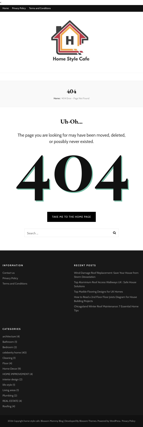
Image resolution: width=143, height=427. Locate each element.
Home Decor (10, 368)
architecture (9, 336)
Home (6, 8)
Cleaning (7, 358)
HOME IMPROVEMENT (16, 374)
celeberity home (12, 352)
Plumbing (8, 395)
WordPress (115, 420)
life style (7, 384)
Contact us (9, 272)
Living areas (9, 390)
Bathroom (8, 341)
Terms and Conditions (40, 8)
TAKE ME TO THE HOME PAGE (71, 216)
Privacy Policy (19, 8)
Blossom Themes (87, 420)
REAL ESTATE (10, 400)
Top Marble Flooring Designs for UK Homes (98, 291)
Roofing (7, 406)
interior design (11, 379)
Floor (5, 363)
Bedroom (8, 347)
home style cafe (32, 420)
